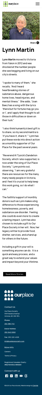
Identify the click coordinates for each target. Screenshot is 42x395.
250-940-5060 (10, 332)
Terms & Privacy (10, 356)
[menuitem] (38, 4)
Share (34, 42)
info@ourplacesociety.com (14, 341)
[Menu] (38, 4)
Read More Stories (14, 274)
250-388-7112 (9, 324)
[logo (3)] (10, 4)
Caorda (35, 385)
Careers (7, 351)
